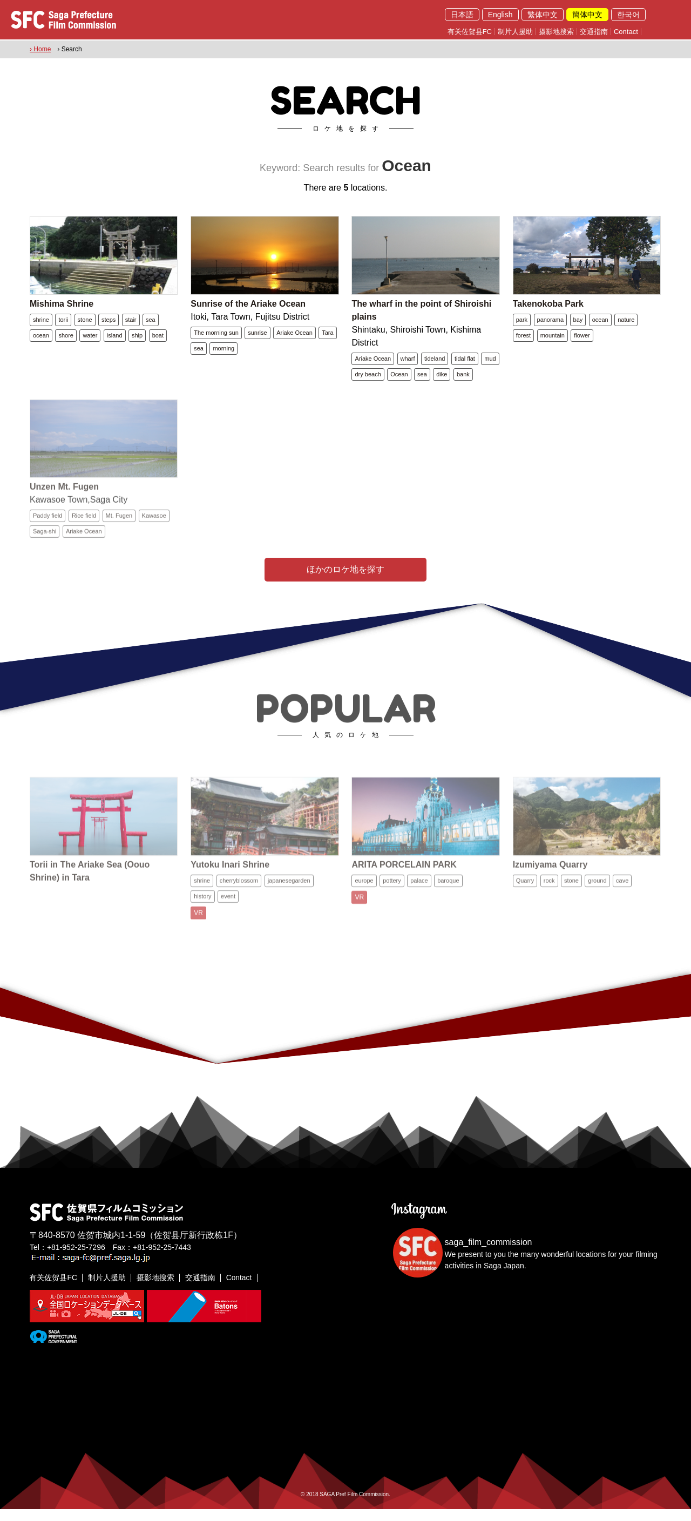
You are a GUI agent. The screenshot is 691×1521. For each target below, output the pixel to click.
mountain (552, 339)
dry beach (368, 378)
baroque (448, 902)
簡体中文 (587, 14)
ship (137, 339)
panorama (550, 323)
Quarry (525, 902)
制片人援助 (515, 31)
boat (158, 339)
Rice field (84, 533)
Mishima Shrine (61, 307)
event (228, 918)
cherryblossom (239, 902)
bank (463, 378)
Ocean (399, 378)
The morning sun (216, 336)
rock (549, 902)
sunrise (257, 336)
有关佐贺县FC (470, 31)
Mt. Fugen (119, 533)
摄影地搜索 (556, 31)
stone (85, 323)
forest (523, 339)
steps (108, 323)
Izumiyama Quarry (550, 886)
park (521, 323)
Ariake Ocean (294, 336)
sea (150, 323)
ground (597, 902)
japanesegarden (289, 902)
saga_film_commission (488, 1254)
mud (490, 362)
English (500, 14)
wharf (408, 362)
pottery (392, 902)
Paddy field (47, 533)
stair (131, 323)
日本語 (462, 14)
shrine (41, 323)
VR (198, 934)
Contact (626, 31)
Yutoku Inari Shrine (230, 886)
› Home (40, 49)
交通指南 (594, 31)
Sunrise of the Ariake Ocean (248, 307)
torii (63, 323)
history (202, 918)
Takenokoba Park (548, 307)
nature (626, 323)
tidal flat (465, 362)
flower (582, 339)
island (115, 339)
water (90, 339)
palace (419, 902)
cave (622, 902)
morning (223, 352)
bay (578, 323)
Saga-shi (44, 548)
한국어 (628, 14)
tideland (434, 362)
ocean (41, 339)
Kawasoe (154, 533)
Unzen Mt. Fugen (64, 504)
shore (65, 339)
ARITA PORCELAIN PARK (403, 886)
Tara (327, 336)
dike (441, 378)
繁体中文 (542, 14)
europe (364, 902)
